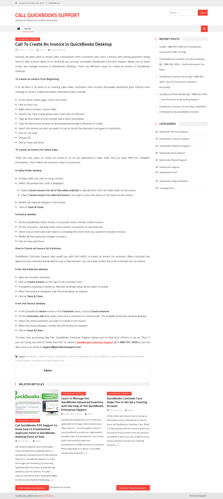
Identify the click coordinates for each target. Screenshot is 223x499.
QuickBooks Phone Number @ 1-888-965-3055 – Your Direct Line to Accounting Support (183, 96)
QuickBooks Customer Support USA (115, 356)
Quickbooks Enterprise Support (174, 145)
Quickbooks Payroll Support (173, 160)
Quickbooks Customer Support (174, 138)
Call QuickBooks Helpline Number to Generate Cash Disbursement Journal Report (34, 488)
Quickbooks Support (27, 39)
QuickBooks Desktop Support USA (48, 360)
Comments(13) (58, 49)
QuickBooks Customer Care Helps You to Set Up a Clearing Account (127, 402)
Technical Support (197, 495)
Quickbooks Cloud (168, 172)
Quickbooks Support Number (173, 181)
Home (28, 28)
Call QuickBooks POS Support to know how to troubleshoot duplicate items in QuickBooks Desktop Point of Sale (36, 431)
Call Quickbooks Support (47, 15)
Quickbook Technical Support (173, 131)
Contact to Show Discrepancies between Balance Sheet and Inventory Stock (134, 488)
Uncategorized (166, 188)
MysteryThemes (46, 495)
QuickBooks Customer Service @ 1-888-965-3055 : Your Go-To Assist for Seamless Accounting (181, 82)
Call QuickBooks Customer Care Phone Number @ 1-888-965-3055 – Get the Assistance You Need (182, 64)
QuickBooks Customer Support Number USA (76, 356)
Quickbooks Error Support (172, 153)
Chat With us (54, 3)
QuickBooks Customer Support (40, 356)
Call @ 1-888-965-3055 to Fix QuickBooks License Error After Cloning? (180, 49)
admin (42, 49)
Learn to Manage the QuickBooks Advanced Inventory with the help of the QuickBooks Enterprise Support (82, 404)
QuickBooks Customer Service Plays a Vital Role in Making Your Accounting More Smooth (182, 109)
